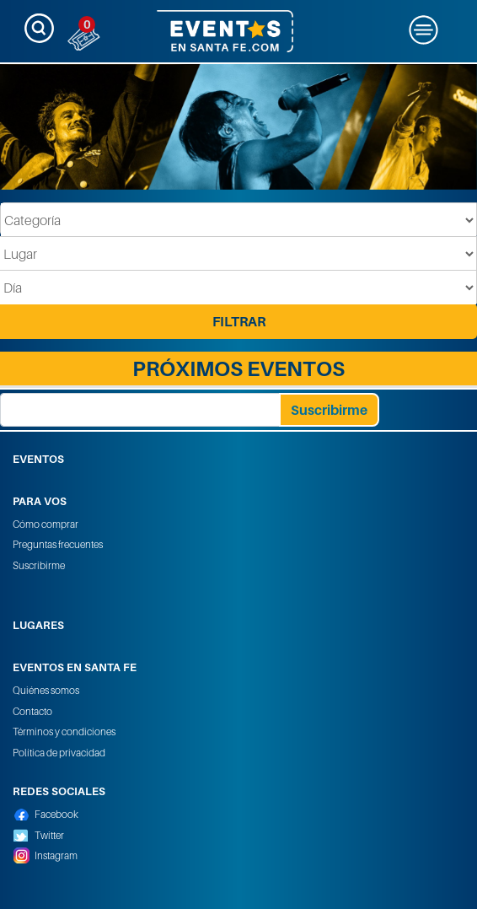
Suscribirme (39, 565)
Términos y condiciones (64, 731)
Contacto (32, 711)
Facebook (56, 814)
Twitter (49, 835)
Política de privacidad (59, 752)
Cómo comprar (45, 524)
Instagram (56, 855)
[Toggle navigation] (39, 28)
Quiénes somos (46, 690)
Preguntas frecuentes (58, 544)
